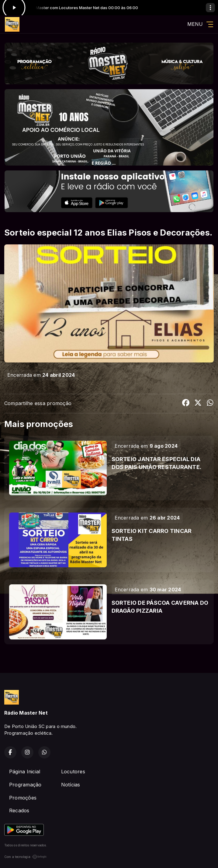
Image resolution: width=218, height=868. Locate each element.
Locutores (73, 771)
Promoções (22, 798)
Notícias (70, 785)
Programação (25, 785)
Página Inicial (24, 771)
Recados (19, 810)
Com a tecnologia (25, 857)
